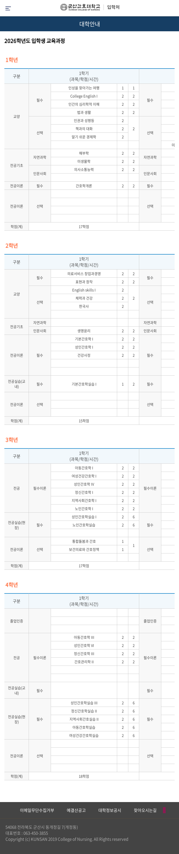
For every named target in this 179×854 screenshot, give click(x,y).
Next (172, 810)
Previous (4, 810)
